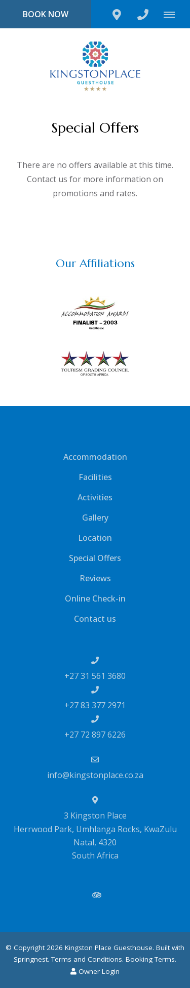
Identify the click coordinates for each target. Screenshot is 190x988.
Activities (95, 497)
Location (95, 537)
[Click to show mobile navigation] (173, 14)
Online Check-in (95, 598)
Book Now (45, 14)
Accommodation (95, 456)
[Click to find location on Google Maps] (116, 14)
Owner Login (95, 971)
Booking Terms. (151, 959)
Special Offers (95, 558)
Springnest (31, 959)
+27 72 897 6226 (95, 734)
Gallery (95, 517)
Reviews (95, 578)
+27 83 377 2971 (95, 705)
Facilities (95, 477)
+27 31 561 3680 (95, 675)
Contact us (95, 618)
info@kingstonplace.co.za (95, 775)
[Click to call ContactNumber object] (143, 14)
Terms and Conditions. (87, 959)
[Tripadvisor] (96, 894)
